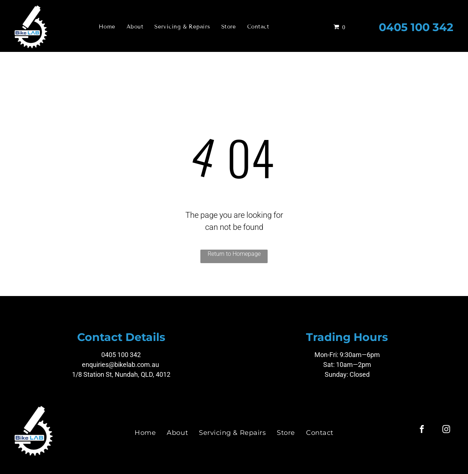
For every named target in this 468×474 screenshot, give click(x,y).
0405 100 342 (416, 27)
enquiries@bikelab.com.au (120, 364)
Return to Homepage (234, 253)
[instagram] (446, 430)
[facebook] (421, 430)
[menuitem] (107, 27)
